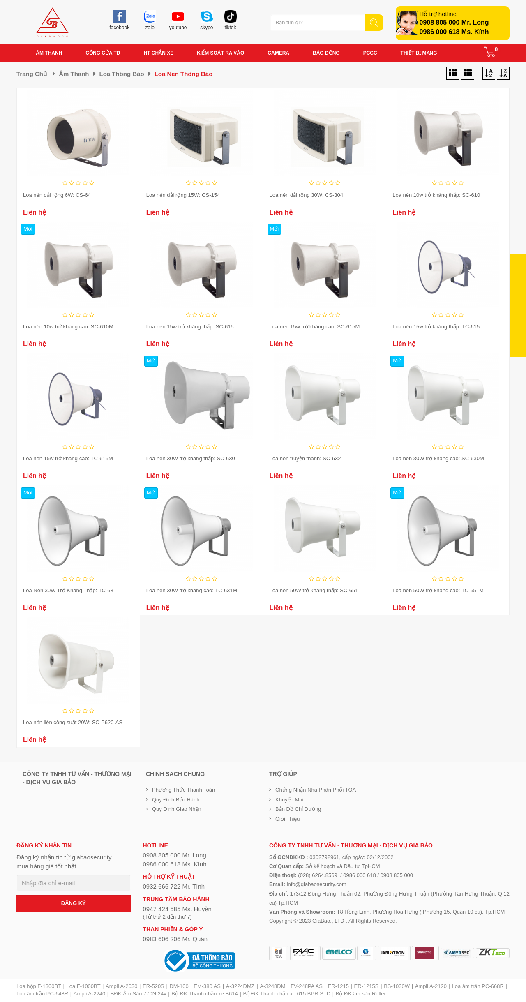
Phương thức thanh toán (183, 790)
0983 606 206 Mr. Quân (175, 938)
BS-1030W (397, 986)
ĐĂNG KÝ (73, 903)
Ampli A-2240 (89, 993)
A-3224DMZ (240, 986)
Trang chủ (31, 73)
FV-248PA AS (307, 986)
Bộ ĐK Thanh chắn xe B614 (204, 993)
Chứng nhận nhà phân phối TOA (315, 790)
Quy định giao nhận (176, 809)
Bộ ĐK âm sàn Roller (361, 993)
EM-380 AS (207, 986)
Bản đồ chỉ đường (298, 809)
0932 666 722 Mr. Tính (174, 886)
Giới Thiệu (287, 819)
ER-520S (153, 986)
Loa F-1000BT (84, 986)
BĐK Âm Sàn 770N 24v (138, 993)
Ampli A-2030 (121, 986)
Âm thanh (74, 73)
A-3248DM (272, 986)
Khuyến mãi (289, 800)
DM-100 (178, 986)
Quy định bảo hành (176, 800)
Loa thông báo (121, 73)
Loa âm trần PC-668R (478, 986)
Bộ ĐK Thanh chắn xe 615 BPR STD (286, 993)
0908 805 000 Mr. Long (454, 22)
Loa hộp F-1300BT (38, 986)
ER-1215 (338, 986)
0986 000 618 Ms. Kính (454, 31)
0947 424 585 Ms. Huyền (177, 908)
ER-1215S (366, 986)
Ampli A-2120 (431, 986)
